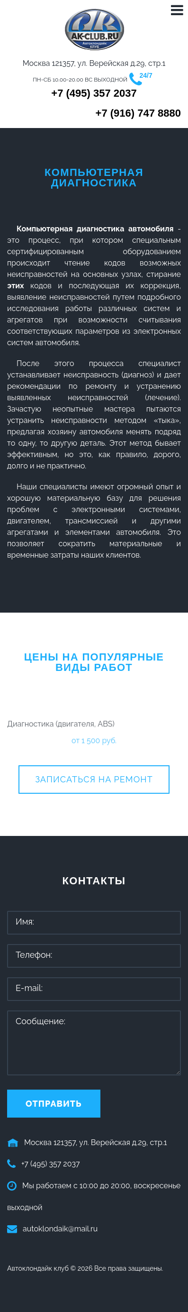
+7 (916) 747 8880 (138, 113)
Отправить (54, 1104)
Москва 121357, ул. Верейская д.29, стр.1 (95, 1142)
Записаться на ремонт (93, 779)
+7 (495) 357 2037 (93, 93)
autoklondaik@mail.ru (60, 1228)
